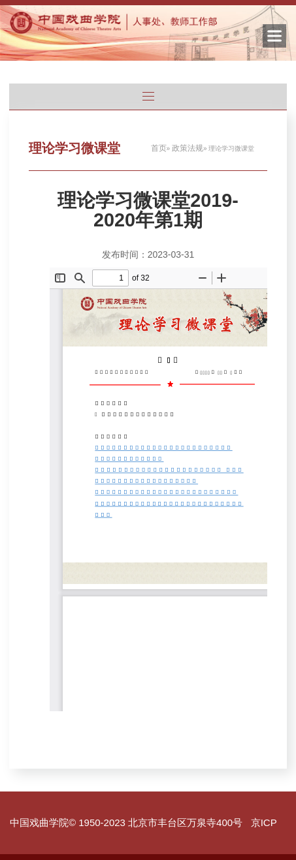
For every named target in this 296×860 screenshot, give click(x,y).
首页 (159, 148)
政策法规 (187, 148)
